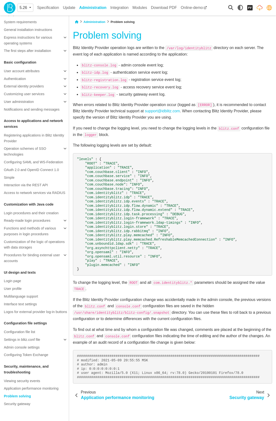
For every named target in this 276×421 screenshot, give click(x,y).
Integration (119, 8)
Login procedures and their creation (31, 213)
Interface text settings (20, 304)
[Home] (76, 21)
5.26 (24, 8)
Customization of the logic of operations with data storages (34, 245)
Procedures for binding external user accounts (32, 258)
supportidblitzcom (162, 111)
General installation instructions (28, 30)
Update (69, 8)
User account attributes (22, 71)
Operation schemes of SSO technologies (25, 151)
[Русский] (250, 8)
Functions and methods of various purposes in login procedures (30, 231)
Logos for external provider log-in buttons (35, 312)
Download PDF (164, 8)
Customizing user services (24, 94)
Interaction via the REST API (26, 185)
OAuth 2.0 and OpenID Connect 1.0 (31, 170)
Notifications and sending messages (31, 109)
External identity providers (24, 86)
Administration (92, 8)
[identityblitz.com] (269, 8)
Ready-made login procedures (27, 220)
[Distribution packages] (259, 8)
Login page (12, 281)
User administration (19, 102)
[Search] (231, 8)
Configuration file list (19, 332)
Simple (9, 177)
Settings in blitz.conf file (22, 340)
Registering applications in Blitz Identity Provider (34, 138)
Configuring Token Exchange (26, 355)
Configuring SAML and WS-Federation (33, 162)
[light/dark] (240, 8)
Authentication (15, 79)
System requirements (20, 22)
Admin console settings (22, 347)
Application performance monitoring (31, 388)
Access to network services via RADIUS (34, 193)
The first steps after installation (27, 51)
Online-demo (192, 8)
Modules (139, 8)
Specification (48, 8)
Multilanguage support (21, 296)
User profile (13, 289)
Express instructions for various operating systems (28, 40)
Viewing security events (22, 381)
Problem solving (17, 396)
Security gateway (17, 404)
